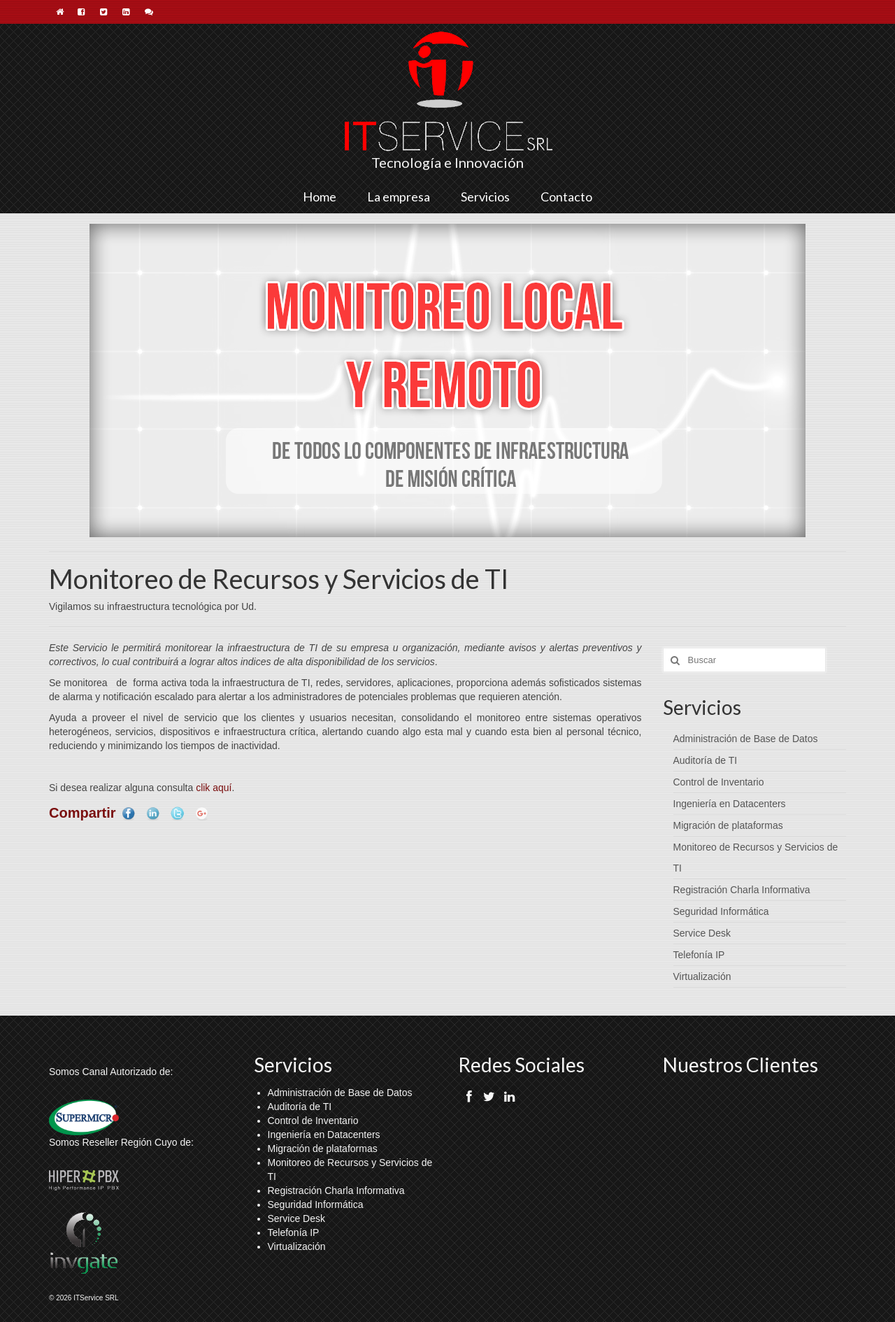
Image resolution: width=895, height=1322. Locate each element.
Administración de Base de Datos (745, 738)
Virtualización (702, 976)
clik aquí (213, 787)
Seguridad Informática (721, 911)
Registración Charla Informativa (741, 889)
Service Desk (702, 933)
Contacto (566, 196)
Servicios (485, 196)
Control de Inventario (718, 782)
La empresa (398, 196)
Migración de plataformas (728, 825)
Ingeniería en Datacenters (729, 803)
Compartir (82, 812)
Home (319, 196)
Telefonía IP (699, 954)
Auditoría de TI (705, 760)
